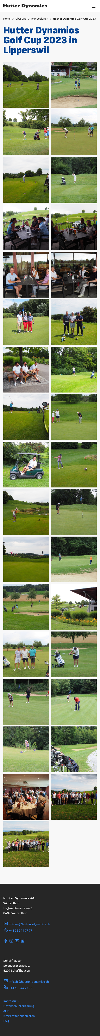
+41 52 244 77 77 (17, 931)
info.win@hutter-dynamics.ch (26, 924)
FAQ (6, 1021)
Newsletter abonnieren (19, 1016)
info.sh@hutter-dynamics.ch (26, 982)
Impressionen (41, 18)
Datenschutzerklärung (19, 1006)
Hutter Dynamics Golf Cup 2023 (74, 18)
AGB (6, 1011)
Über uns (22, 18)
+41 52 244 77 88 (17, 988)
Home (8, 18)
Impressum (11, 1001)
